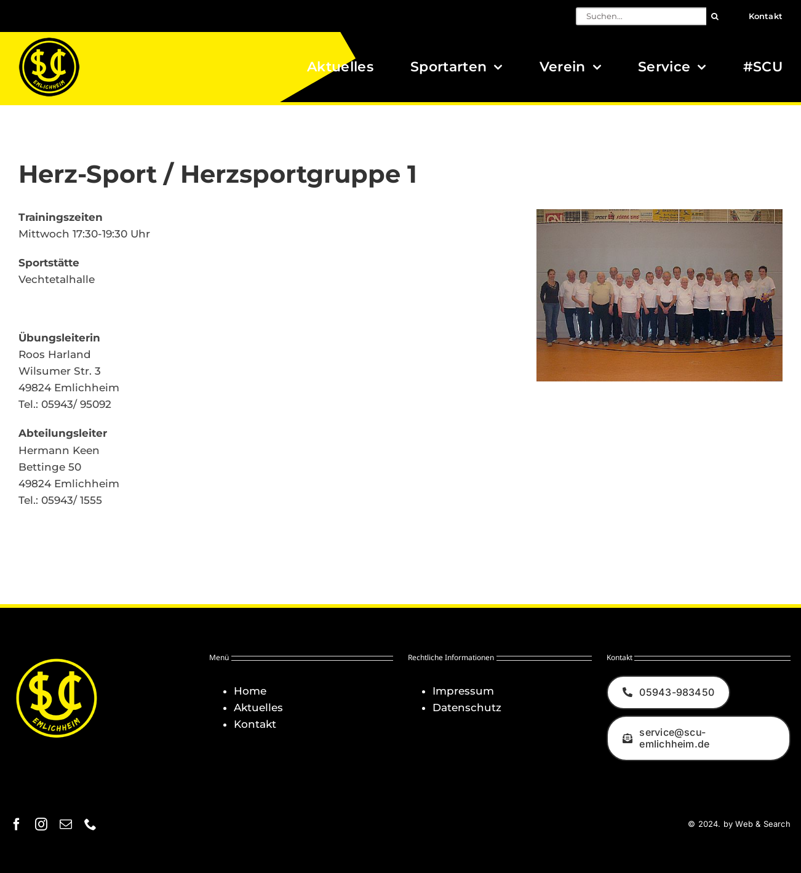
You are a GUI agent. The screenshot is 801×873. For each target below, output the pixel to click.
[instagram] (41, 824)
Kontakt (255, 724)
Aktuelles (258, 707)
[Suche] (715, 16)
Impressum (463, 691)
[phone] (90, 824)
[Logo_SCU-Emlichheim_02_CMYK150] (49, 41)
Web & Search (762, 824)
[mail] (66, 824)
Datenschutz (466, 707)
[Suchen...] (641, 16)
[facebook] (16, 824)
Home (250, 691)
